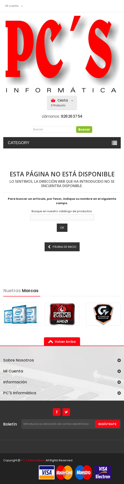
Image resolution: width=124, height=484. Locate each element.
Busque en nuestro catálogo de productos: (62, 211)
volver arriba (65, 341)
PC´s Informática (32, 460)
